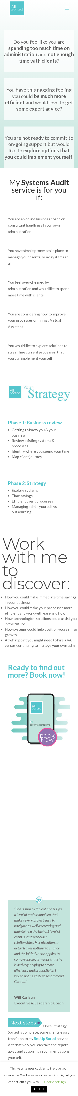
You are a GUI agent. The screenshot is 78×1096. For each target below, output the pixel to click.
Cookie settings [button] (55, 1082)
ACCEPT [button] (39, 1089)
